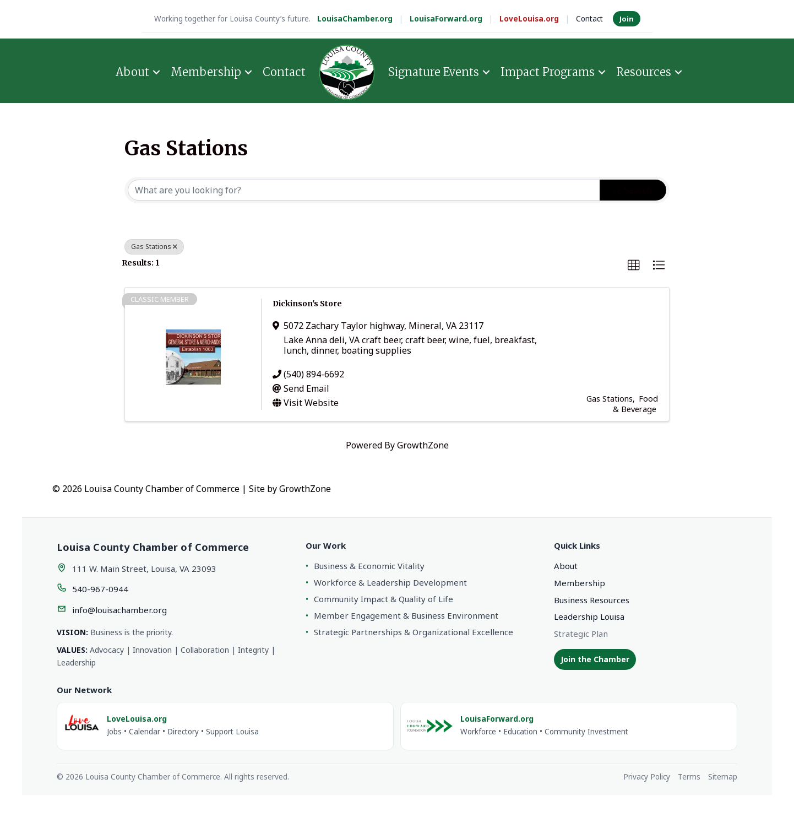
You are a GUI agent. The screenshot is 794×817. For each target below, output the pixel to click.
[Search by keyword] (364, 190)
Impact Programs (548, 71)
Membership (206, 71)
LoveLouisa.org (529, 19)
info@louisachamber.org (119, 609)
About (132, 71)
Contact (589, 19)
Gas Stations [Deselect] (154, 246)
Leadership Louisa (589, 616)
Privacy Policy (646, 777)
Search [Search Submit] (633, 190)
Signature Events (433, 71)
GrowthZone (423, 445)
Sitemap (722, 777)
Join (626, 19)
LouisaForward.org (446, 19)
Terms (689, 777)
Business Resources (591, 599)
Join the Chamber (595, 659)
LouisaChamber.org (355, 19)
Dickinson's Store (307, 304)
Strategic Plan (581, 633)
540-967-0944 (100, 588)
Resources (643, 71)
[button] (634, 266)
